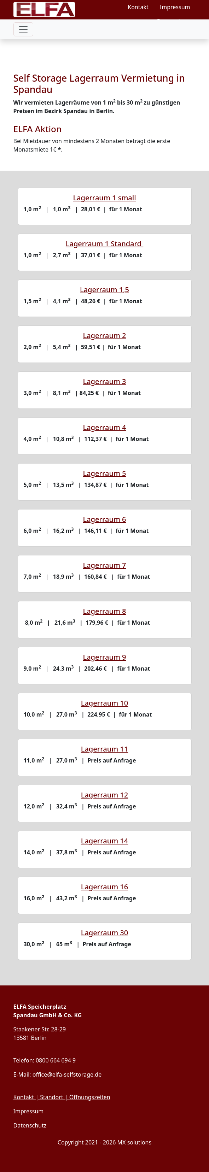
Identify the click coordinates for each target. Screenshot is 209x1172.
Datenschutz (173, 21)
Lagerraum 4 (104, 427)
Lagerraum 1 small (104, 197)
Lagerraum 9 (104, 657)
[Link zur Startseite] (57, 14)
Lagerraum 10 (104, 703)
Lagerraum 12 (104, 795)
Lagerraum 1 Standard (104, 243)
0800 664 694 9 (55, 1060)
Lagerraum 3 (104, 381)
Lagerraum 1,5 (104, 289)
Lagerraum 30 (104, 932)
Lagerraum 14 (104, 841)
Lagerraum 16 (104, 886)
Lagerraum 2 (104, 335)
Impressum (175, 7)
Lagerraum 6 (104, 519)
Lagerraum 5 (104, 473)
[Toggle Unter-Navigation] (23, 45)
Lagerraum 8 (104, 611)
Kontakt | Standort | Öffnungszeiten (61, 1097)
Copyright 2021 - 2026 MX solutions (104, 1142)
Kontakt (138, 7)
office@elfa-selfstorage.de (67, 1074)
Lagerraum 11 (104, 749)
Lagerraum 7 (104, 565)
